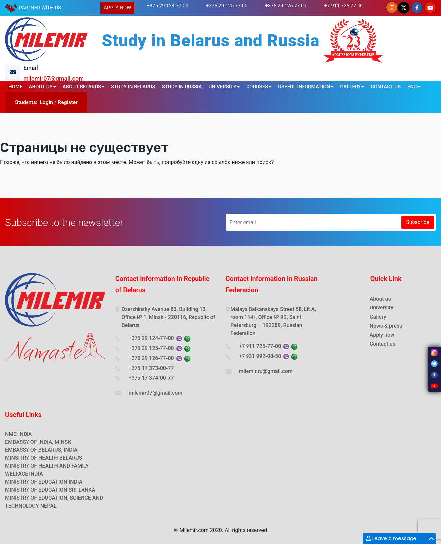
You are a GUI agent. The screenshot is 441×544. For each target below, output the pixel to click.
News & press (386, 326)
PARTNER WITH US (40, 8)
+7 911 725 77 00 (343, 6)
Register (68, 102)
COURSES (257, 87)
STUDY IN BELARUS (133, 87)
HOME (15, 87)
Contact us (382, 344)
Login (46, 102)
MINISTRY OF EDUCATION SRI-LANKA (50, 490)
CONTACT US (386, 87)
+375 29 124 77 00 (167, 6)
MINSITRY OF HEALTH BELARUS (43, 458)
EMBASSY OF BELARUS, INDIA (41, 450)
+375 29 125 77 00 (227, 6)
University (381, 308)
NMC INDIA (18, 434)
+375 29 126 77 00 (285, 6)
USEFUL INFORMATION (304, 87)
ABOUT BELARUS (82, 87)
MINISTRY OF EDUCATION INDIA (43, 482)
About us (380, 299)
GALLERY (350, 87)
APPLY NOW (117, 8)
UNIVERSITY (222, 87)
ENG (412, 87)
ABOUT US (41, 87)
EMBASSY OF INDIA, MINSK (38, 442)
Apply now (382, 335)
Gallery (378, 317)
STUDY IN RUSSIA (182, 87)
